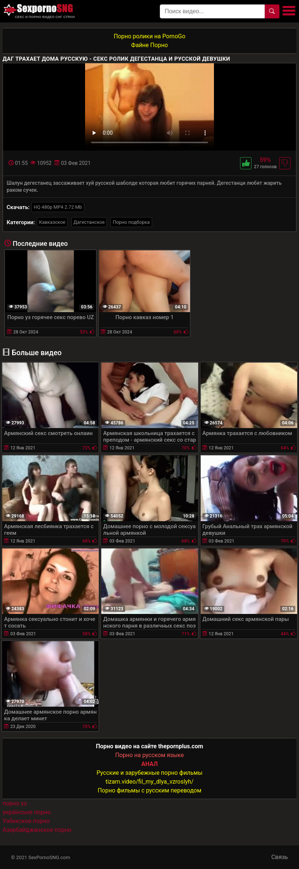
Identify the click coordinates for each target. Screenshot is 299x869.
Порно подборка (131, 222)
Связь (279, 857)
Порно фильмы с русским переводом (149, 790)
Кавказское (52, 222)
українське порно (27, 812)
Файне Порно (149, 45)
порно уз (15, 803)
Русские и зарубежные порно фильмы (149, 772)
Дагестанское (89, 222)
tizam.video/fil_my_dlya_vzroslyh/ (149, 781)
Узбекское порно (26, 820)
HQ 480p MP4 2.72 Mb (58, 207)
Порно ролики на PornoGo (150, 36)
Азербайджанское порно (37, 829)
